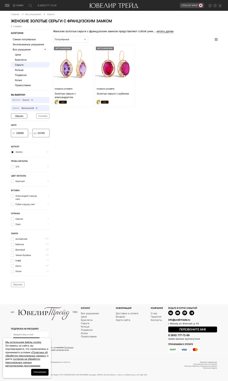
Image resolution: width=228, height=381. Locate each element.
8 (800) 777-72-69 (179, 335)
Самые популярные (24, 39)
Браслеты (20, 59)
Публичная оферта (210, 368)
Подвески (20, 75)
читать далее (164, 31)
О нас (154, 313)
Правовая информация (208, 362)
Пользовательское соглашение (205, 364)
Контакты (156, 319)
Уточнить (42, 116)
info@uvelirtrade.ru (179, 319)
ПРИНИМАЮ (39, 372)
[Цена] (19, 133)
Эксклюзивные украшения (28, 44)
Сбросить (19, 116)
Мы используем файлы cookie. (23, 342)
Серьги (18, 64)
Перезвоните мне (192, 329)
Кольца (18, 69)
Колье (17, 80)
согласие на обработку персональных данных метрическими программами (22, 362)
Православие (22, 85)
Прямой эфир (192, 5)
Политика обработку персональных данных (200, 366)
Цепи (17, 54)
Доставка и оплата (127, 313)
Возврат (120, 316)
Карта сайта (123, 319)
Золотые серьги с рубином (113, 93)
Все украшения (22, 49)
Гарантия (156, 316)
